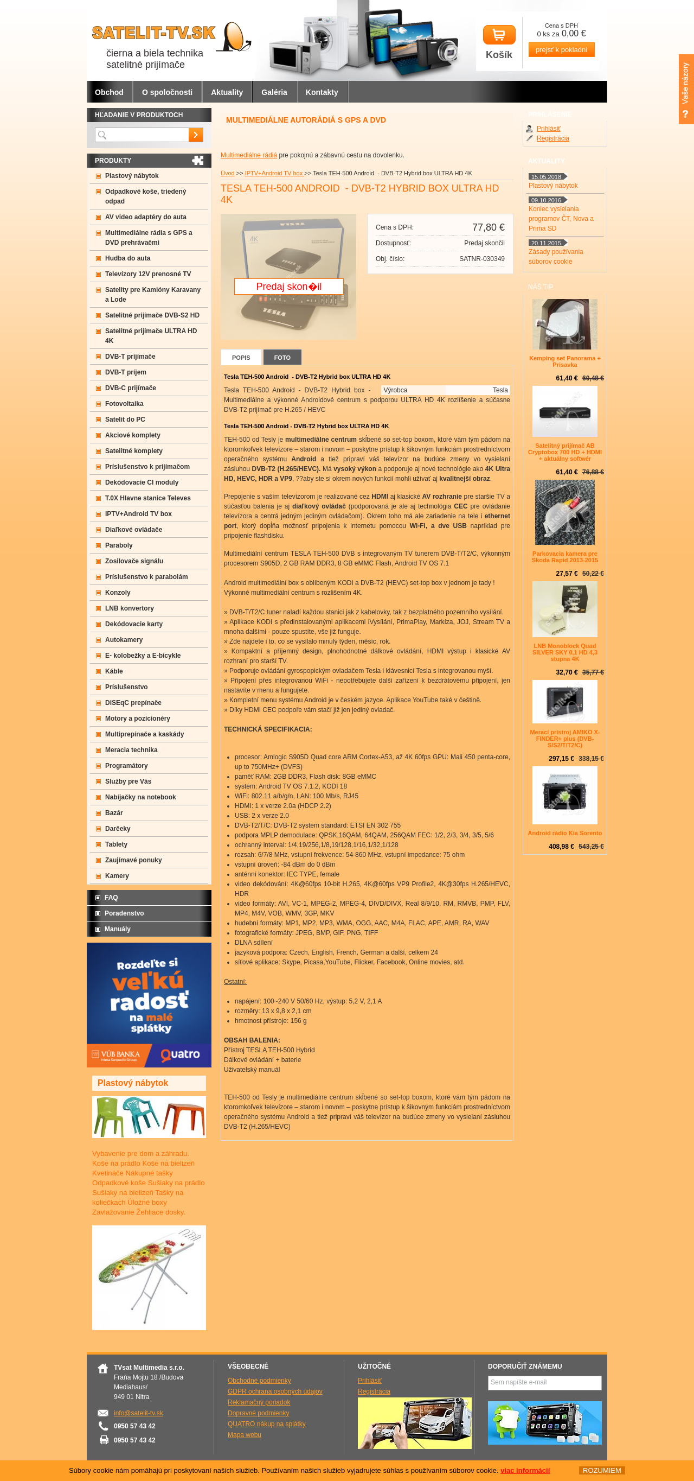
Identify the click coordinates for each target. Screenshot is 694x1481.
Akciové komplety (132, 435)
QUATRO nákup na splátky (267, 1424)
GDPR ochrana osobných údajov (275, 1391)
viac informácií (525, 1470)
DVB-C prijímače (130, 388)
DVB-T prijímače (130, 356)
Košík (499, 42)
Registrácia (553, 138)
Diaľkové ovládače (133, 529)
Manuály (118, 929)
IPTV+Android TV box (275, 173)
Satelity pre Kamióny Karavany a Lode (153, 294)
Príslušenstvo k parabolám (146, 577)
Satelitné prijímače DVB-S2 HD (152, 315)
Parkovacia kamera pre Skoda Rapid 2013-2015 (565, 556)
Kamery (117, 876)
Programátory (126, 766)
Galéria (274, 92)
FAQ (111, 897)
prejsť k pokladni (561, 50)
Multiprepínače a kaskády (144, 734)
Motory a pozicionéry (137, 718)
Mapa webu (244, 1435)
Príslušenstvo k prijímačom (147, 467)
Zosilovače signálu (134, 561)
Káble (114, 671)
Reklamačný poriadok (259, 1402)
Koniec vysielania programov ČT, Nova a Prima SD (561, 218)
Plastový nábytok (132, 176)
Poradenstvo (124, 913)
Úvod (228, 173)
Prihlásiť (549, 128)
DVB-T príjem (125, 372)
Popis (241, 357)
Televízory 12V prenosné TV (148, 274)
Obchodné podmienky (259, 1380)
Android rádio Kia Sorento (565, 833)
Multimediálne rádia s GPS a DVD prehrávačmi (148, 237)
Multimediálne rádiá (249, 155)
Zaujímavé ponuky (133, 860)
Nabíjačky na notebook (140, 797)
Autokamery (124, 640)
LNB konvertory (129, 608)
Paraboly (119, 545)
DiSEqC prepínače (133, 703)
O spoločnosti (167, 92)
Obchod (109, 92)
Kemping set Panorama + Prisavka (565, 361)
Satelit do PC (125, 419)
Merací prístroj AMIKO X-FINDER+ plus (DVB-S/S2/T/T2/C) (565, 738)
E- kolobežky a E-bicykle (143, 655)
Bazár (114, 813)
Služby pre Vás (128, 781)
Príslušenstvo (126, 687)
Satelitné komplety (134, 451)
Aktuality (227, 92)
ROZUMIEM (602, 1470)
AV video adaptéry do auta (146, 217)
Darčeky (118, 828)
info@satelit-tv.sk (138, 1413)
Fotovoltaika (124, 404)
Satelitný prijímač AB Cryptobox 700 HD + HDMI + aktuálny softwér (565, 452)
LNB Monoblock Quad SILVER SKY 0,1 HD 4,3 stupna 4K (564, 652)
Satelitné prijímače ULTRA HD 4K (151, 336)
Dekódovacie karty (134, 624)
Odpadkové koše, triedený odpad (145, 196)
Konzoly (118, 592)
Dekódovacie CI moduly (141, 482)
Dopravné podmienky (258, 1413)
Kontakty (322, 92)
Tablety (116, 844)
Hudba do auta (127, 258)
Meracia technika (131, 750)
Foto (282, 357)
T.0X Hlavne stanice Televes (148, 498)
